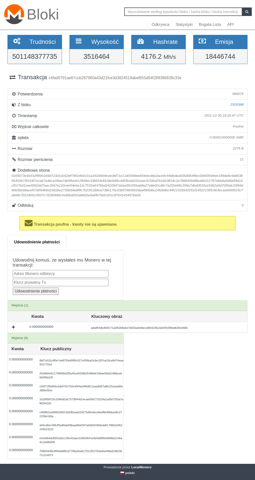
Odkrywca (160, 24)
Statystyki (184, 24)
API (230, 24)
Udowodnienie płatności (37, 242)
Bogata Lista (210, 24)
